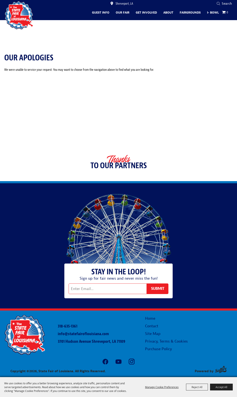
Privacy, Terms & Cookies (166, 341)
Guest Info (100, 12)
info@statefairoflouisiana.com (83, 333)
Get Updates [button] (157, 288)
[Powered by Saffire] (221, 369)
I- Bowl (213, 12)
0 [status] (227, 12)
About (168, 12)
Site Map (153, 333)
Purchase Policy (158, 349)
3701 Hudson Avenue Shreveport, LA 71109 (91, 341)
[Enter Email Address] (108, 288)
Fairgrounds (190, 12)
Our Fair (122, 12)
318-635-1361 (67, 326)
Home (150, 318)
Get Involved (146, 12)
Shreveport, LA (124, 3)
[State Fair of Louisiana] (19, 15)
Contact (151, 326)
